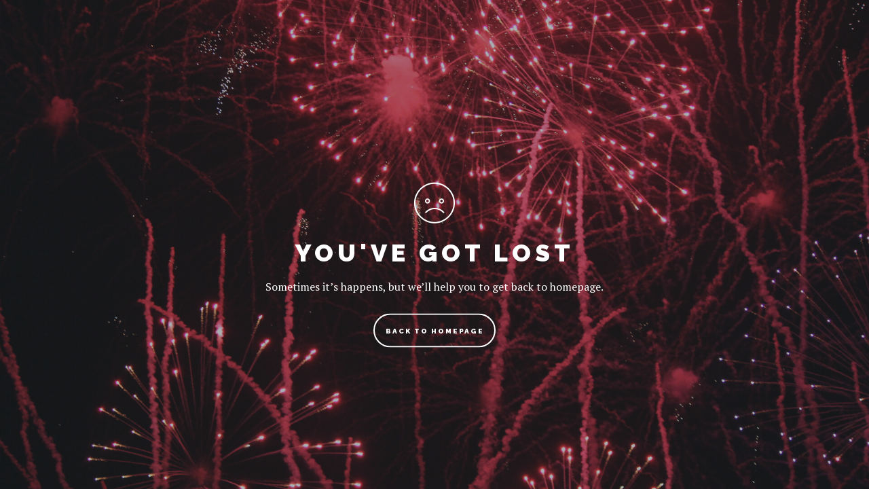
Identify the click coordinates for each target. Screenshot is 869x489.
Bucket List (585, 44)
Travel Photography (461, 44)
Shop (668, 44)
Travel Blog (221, 44)
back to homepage (435, 331)
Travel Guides (329, 44)
